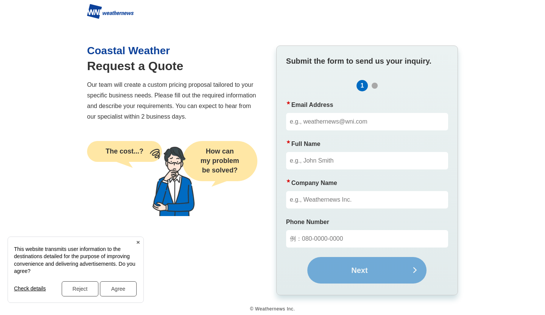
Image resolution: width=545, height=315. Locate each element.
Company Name (314, 183)
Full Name (305, 144)
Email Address (312, 105)
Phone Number (307, 222)
